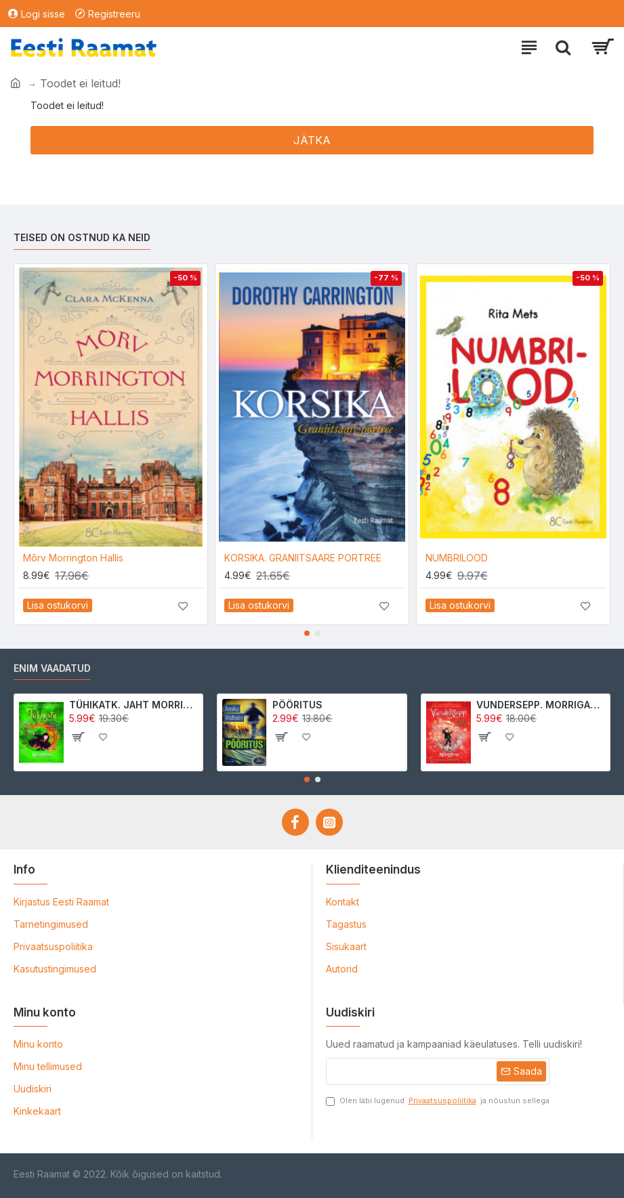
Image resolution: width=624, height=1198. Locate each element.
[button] (307, 633)
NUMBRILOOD (456, 557)
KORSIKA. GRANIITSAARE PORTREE (302, 557)
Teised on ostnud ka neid (82, 237)
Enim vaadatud (52, 668)
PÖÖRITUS (297, 704)
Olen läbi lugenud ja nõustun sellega (437, 1101)
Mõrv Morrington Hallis (73, 557)
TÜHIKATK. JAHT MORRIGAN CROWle (133, 704)
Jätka (312, 140)
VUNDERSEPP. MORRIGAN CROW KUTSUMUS (540, 704)
